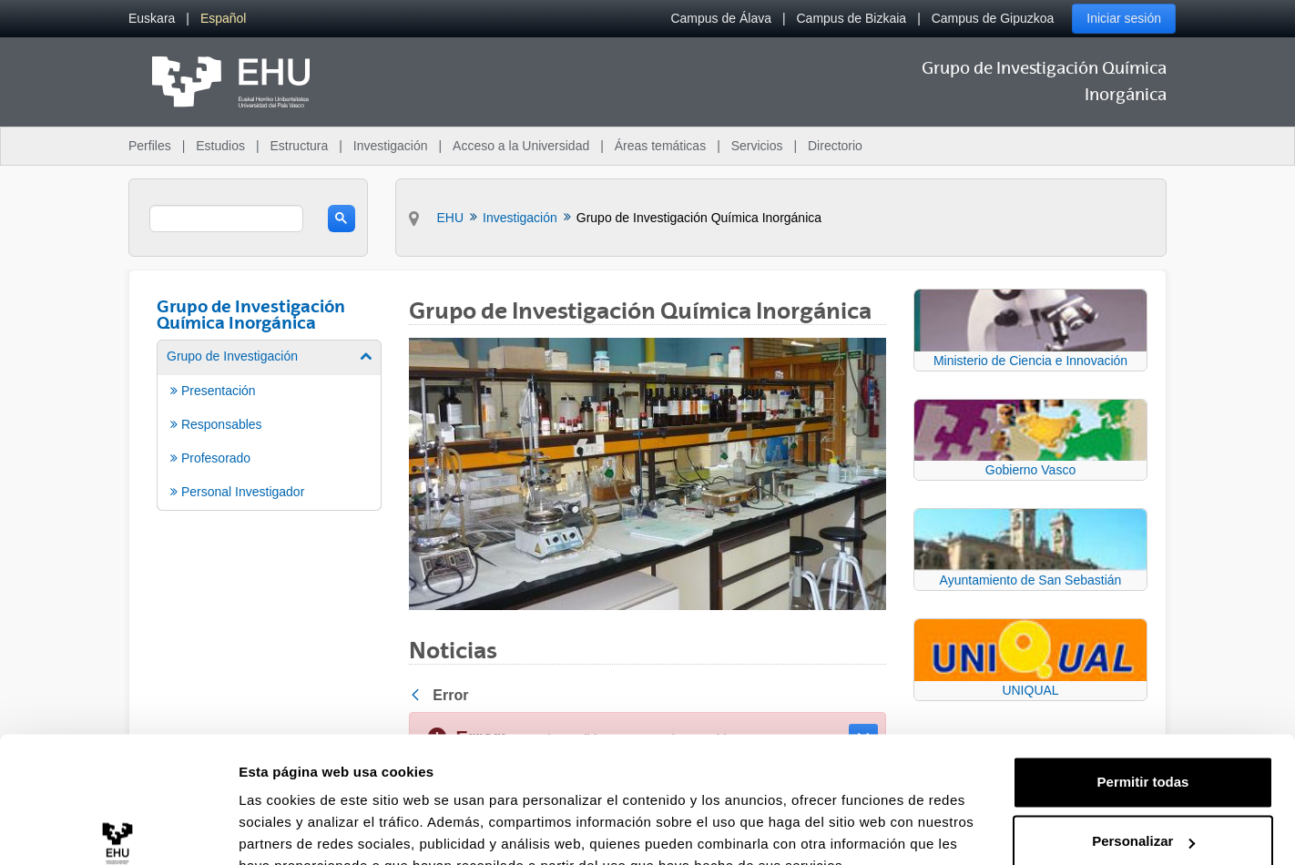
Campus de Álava (720, 18)
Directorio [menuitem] (835, 145)
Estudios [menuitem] (220, 145)
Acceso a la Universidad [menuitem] (521, 145)
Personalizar (1143, 754)
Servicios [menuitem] (757, 145)
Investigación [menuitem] (390, 145)
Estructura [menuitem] (299, 145)
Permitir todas (1143, 695)
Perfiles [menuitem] (149, 145)
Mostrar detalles (292, 829)
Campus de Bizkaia (852, 18)
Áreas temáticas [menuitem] (660, 145)
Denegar (1143, 814)
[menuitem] (151, 18)
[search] (226, 218)
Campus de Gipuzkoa (993, 18)
